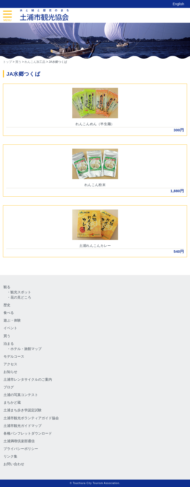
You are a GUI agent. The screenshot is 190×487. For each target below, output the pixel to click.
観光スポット (20, 292)
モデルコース (13, 356)
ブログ (8, 387)
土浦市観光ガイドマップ (22, 426)
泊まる (8, 344)
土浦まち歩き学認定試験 (22, 410)
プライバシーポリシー (20, 449)
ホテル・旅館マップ (26, 349)
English (178, 4)
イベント (10, 328)
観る (6, 287)
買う (6, 336)
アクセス (10, 364)
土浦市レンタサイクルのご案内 (27, 379)
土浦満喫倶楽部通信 (19, 441)
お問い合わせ (13, 464)
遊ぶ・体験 (12, 320)
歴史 (6, 305)
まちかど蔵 (12, 402)
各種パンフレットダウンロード (27, 433)
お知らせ (10, 372)
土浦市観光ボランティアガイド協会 (31, 418)
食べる (8, 313)
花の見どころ (20, 297)
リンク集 (10, 456)
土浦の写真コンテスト (20, 395)
